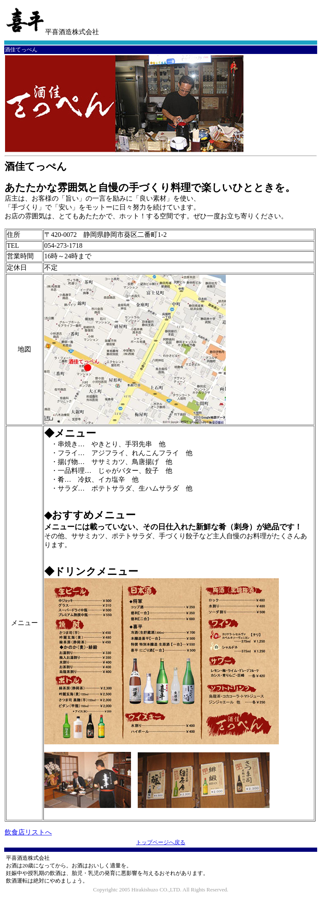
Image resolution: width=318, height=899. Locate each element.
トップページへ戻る (160, 842)
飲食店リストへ (28, 832)
